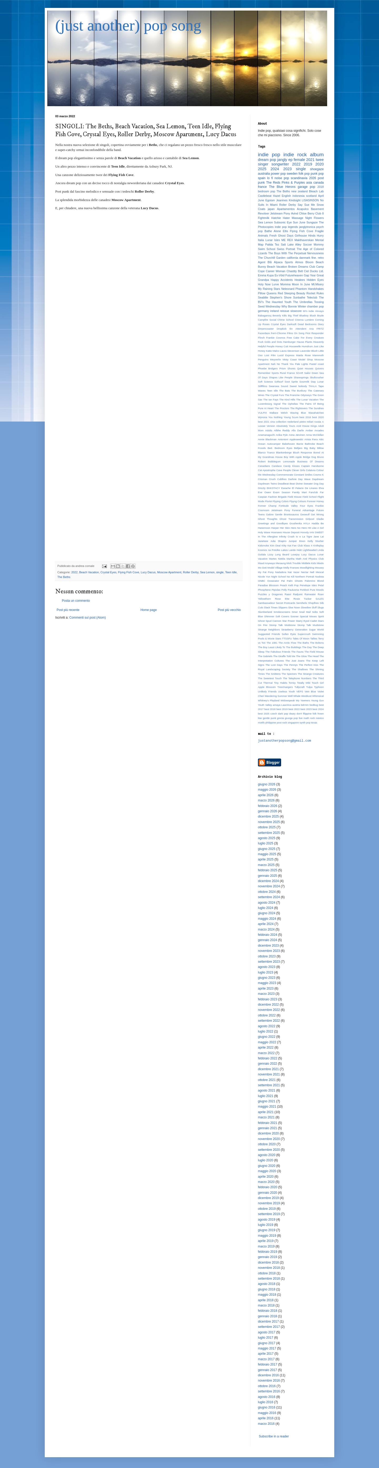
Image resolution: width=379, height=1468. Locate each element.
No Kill (290, 576)
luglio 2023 (265, 972)
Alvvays (319, 311)
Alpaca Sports (283, 262)
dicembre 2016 (268, 1375)
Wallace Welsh (278, 412)
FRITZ (320, 328)
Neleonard (288, 288)
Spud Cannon (273, 620)
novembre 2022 (269, 1010)
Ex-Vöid (280, 275)
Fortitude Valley (288, 505)
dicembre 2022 (268, 1004)
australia (264, 173)
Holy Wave (264, 532)
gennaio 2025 (267, 876)
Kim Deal (275, 545)
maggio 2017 (267, 1348)
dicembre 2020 (268, 1133)
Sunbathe (299, 297)
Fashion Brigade (277, 496)
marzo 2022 (266, 1053)
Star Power (288, 620)
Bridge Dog (309, 457)
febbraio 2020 (267, 1187)
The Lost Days (273, 664)
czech (273, 713)
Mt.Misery (317, 284)
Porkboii (304, 589)
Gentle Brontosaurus (287, 514)
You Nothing (275, 417)
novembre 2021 (269, 1074)
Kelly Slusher (315, 541)
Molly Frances (291, 567)
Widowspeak (288, 700)
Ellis (285, 231)
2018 (320, 186)
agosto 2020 (266, 1155)
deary (292, 713)
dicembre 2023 (268, 945)
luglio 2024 (265, 908)
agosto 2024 (266, 902)
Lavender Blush (309, 350)
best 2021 (263, 421)
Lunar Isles (272, 240)
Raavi (288, 594)
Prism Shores (287, 368)
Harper (275, 527)
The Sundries (316, 408)
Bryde (320, 315)
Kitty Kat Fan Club (292, 545)
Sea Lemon (207, 572)
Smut (294, 611)
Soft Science (265, 381)
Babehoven (288, 443)
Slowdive (306, 607)
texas (314, 722)
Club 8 (319, 213)
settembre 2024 (269, 897)
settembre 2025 (269, 833)
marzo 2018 (266, 1305)
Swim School (266, 249)
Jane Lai (318, 536)
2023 (287, 169)
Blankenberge (284, 452)
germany (263, 310)
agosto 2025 (266, 838)
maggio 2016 (267, 1413)
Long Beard (282, 554)
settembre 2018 (269, 1278)
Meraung (281, 563)
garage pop (306, 187)
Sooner (295, 616)
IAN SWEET (317, 532)
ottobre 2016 (267, 1386)
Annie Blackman (267, 439)
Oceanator (273, 580)
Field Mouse (295, 496)
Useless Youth (286, 691)
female (299, 160)
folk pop (304, 173)
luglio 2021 (265, 1096)
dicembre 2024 (268, 881)
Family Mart (299, 492)
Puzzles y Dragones (270, 594)
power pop (278, 173)
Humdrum (307, 346)
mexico (320, 718)
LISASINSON (310, 200)
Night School (278, 576)
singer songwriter (273, 164)
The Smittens (273, 673)
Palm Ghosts (295, 580)
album (317, 154)
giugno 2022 (266, 1037)
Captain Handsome (312, 465)
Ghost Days (285, 235)
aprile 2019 (265, 1241)
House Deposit (291, 532)
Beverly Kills (280, 315)
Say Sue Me (306, 204)
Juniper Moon (297, 541)
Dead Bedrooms (307, 324)
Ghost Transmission (291, 518)
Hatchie (276, 217)
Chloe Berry (307, 213)
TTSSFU (287, 638)
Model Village (275, 567)
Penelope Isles (308, 585)
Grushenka (296, 523)
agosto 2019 (266, 1219)
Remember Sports (268, 372)
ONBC (261, 580)
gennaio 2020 (267, 1193)
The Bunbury (298, 390)
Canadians (264, 465)
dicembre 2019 (268, 1198)
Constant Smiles (303, 474)
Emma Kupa (266, 275)
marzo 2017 (266, 1359)
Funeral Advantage (303, 510)
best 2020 (318, 417)
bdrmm (305, 704)
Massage (297, 217)
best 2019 (282, 709)
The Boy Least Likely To (271, 647)
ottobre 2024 (267, 892)
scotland (311, 195)
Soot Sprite (291, 381)
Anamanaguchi (266, 434)
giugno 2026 (266, 784)
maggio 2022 (267, 1042)
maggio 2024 (267, 919)
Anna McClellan (315, 434)
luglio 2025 (265, 843)
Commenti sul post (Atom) (87, 617)
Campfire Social (267, 319)
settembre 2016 (269, 1391)
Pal (283, 580)
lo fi (270, 178)
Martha (291, 558)
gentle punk (269, 718)
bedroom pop (266, 191)
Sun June (299, 222)
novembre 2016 (269, 1380)
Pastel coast (317, 364)
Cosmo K (318, 474)
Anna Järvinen (297, 434)
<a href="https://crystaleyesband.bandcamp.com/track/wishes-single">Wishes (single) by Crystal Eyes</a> (148, 419)
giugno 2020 (266, 1166)
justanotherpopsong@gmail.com (284, 740)
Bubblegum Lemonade (281, 461)
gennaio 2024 (267, 940)
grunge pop (291, 718)
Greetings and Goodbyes (273, 523)
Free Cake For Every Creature (305, 337)
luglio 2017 (265, 1337)
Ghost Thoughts (267, 518)
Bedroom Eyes (283, 448)
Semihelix (301, 602)
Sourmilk (304, 381)
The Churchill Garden (272, 257)
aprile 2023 (265, 988)
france (262, 187)
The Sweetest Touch (270, 678)
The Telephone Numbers (297, 678)
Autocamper (274, 443)
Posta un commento (76, 601)
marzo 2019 (266, 1246)
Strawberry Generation (294, 629)
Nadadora (280, 572)
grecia (280, 718)
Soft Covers (282, 616)
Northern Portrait (304, 576)
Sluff (314, 607)
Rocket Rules (315, 293)
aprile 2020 (265, 1176)
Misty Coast (290, 359)
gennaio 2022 (267, 1063)
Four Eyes (306, 505)
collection (281, 421)
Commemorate (284, 474)
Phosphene (264, 589)
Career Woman (275, 271)
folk (315, 713)
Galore (270, 514)
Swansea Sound (278, 386)
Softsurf (279, 381)
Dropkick (282, 328)
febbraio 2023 (267, 999)
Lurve (275, 284)
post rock (282, 722)
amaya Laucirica (282, 704)
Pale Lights (301, 364)
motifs (261, 722)
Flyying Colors (281, 501)
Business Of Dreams (310, 461)
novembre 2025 (269, 822)
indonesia (298, 195)
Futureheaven (294, 275)
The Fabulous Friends (277, 651)
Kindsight (294, 200)
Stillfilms (262, 386)
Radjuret (297, 594)
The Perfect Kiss (308, 664)
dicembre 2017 (268, 1321)
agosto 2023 (266, 967)
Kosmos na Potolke (269, 550)
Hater (286, 217)
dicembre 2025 (268, 816)
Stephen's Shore (281, 297)
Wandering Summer (276, 695)
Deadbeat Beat (286, 483)
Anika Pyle (282, 434)
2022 (74, 572)
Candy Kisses (291, 465)
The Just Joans (295, 660)
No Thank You (285, 364)
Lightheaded (310, 550)
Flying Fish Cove (128, 572)
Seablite (263, 297)
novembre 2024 (269, 886)
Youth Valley (265, 704)
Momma (285, 284)
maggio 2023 (267, 983)
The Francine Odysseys (298, 395)
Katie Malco (272, 350)
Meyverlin (275, 359)
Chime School (285, 319)
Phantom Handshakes (310, 288)
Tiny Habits (280, 682)
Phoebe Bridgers (268, 368)
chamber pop (315, 306)
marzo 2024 (266, 929)
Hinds (312, 235)
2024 (275, 169)
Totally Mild (303, 682)
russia (317, 421)
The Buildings (293, 647)
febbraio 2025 (267, 870)
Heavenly (318, 341)
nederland (293, 421)
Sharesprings (301, 377)
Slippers (282, 607)
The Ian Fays (270, 399)
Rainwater (310, 594)
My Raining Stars (269, 288)
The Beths (63, 577)
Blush (313, 315)
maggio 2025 (267, 854)
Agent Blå (265, 262)
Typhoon (319, 687)
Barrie (299, 443)
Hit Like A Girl (316, 527)
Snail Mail (305, 611)
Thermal (267, 682)
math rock (309, 718)
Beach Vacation (89, 572)
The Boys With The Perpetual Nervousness (296, 253)
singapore (293, 722)
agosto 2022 (266, 1026)
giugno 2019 (266, 1230)
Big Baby (310, 448)
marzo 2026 (266, 800)
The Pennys (291, 664)
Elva (321, 488)
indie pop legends (286, 226)
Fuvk (260, 341)
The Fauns (297, 651)
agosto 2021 (266, 1090)
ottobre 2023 (267, 956)
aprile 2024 (265, 924)
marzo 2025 (266, 865)
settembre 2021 (269, 1085)
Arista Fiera (311, 439)
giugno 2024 (266, 913)
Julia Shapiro (278, 541)
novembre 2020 (269, 1139)
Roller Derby (190, 572)
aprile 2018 (265, 1300)
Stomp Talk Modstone (282, 625)
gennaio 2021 (267, 1128)
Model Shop (305, 359)
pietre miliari (306, 421)
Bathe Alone (273, 231)
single (219, 572)
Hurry (320, 235)
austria (296, 704)
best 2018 (270, 709)
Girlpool (310, 518)
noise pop (282, 178)
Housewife (295, 346)
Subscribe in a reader (274, 1436)
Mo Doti (262, 567)
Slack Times (271, 607)
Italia (261, 240)
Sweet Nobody (298, 386)
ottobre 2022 (267, 1015)
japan (271, 209)
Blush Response (302, 452)
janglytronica (307, 226)
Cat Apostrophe (267, 470)
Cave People (283, 470)
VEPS (299, 691)
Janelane (263, 541)
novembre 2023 (269, 951)
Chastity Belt (295, 271)
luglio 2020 (265, 1160)
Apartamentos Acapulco (292, 209)
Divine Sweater (304, 483)
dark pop (283, 713)
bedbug (314, 704)
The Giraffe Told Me (284, 656)
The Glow (301, 656)
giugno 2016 (266, 1407)
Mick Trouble (293, 563)
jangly (282, 160)
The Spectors (289, 673)
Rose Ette (282, 598)
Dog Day (319, 483)
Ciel (306, 271)
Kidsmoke (263, 545)
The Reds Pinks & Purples (285, 182)
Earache (286, 488)
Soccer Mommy (313, 244)
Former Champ (267, 505)
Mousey (319, 567)
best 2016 (305, 417)
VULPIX (262, 412)
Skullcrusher (317, 377)
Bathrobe (310, 443)
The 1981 (271, 642)
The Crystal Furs (274, 395)
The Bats (284, 390)
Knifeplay (318, 545)
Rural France (287, 372)
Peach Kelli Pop (289, 585)
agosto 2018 (266, 1284)
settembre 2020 (269, 1150)
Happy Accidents (282, 279)
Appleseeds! (296, 439)
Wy (298, 700)
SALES (320, 598)
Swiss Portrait (286, 249)
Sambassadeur (266, 602)
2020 (319, 164)
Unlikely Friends (267, 691)
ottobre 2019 (267, 1209)
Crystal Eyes (109, 572)
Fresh (273, 235)
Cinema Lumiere (304, 319)
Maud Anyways (266, 563)
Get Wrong (317, 514)
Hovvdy (304, 532)
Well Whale (294, 695)
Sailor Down (311, 372)
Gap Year (310, 275)
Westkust (306, 695)
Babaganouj (264, 315)
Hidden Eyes (315, 279)
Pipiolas (276, 589)
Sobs (315, 611)
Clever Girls (298, 470)
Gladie (320, 518)
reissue (284, 310)
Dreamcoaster (266, 328)
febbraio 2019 (267, 1252)
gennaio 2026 (267, 811)
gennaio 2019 (267, 1257)
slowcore (296, 310)
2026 (312, 178)
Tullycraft (300, 687)
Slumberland (265, 611)
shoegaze (317, 169)
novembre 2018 (269, 1268)
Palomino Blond (314, 580)
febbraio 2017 (267, 1364)
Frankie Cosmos (275, 337)
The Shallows (300, 669)
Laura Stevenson (289, 350)
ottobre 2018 (267, 1273)
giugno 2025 (266, 849)
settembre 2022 (269, 1020)
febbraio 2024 (267, 935)
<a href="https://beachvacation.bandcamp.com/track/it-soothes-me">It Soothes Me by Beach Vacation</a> (148, 268)
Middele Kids (309, 563)
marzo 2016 (266, 1424)
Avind (294, 213)
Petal (321, 585)
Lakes (284, 550)
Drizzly (262, 488)
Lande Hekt (295, 550)
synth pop (305, 722)
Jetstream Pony (280, 213)
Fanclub (313, 492)
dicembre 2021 (268, 1069)
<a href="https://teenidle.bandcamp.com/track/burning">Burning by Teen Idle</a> (148, 344)
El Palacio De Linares (305, 488)
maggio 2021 (267, 1106)
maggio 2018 (267, 1294)
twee (320, 160)
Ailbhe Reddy (282, 430)
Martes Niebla (277, 558)
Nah (273, 364)
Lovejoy (295, 554)
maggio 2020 (267, 1171)
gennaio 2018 (267, 1316)
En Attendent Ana (301, 328)
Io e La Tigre (304, 536)
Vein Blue (310, 691)
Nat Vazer (294, 572)
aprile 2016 (265, 1418)
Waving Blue (298, 412)
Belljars (298, 448)
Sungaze (312, 222)
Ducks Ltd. (317, 271)
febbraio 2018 (267, 1311)
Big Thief (293, 315)
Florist (268, 501)
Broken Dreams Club (301, 266)
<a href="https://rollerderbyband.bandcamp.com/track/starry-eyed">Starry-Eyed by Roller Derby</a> (148, 457)
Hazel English (282, 195)
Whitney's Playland (269, 700)
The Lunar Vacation (307, 399)
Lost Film (270, 355)
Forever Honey (315, 501)
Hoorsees (276, 532)
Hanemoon (264, 527)
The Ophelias (290, 403)
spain (262, 178)
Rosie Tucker (302, 598)
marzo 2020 (266, 1182)
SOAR (299, 372)
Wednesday (273, 306)
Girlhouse (301, 235)
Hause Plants (304, 341)
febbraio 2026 (267, 806)
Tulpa (309, 687)
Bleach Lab (316, 191)
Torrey (292, 682)
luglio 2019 (265, 1225)
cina (272, 421)
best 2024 (318, 709)
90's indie (308, 311)
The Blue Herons (282, 187)
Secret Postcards (285, 602)
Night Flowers (314, 217)
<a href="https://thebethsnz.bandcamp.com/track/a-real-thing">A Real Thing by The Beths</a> (148, 230)
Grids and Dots (273, 341)
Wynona (262, 417)
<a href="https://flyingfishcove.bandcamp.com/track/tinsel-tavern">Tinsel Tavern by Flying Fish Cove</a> (148, 382)
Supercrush (304, 634)
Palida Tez (272, 244)
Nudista (319, 576)
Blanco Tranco (266, 452)
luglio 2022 (265, 1031)
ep (290, 160)
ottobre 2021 (267, 1080)
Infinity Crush (287, 536)
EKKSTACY (273, 488)
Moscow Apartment (169, 572)
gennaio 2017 (267, 1370)
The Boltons (317, 642)
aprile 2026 (265, 795)
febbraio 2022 (267, 1058)
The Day (307, 647)
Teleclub (312, 297)
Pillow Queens (267, 293)
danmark (304, 257)
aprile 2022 (265, 1047)
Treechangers (285, 687)
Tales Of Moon (301, 638)
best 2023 (306, 709)
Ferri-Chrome (278, 333)
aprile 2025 (265, 859)
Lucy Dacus (148, 572)
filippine (307, 713)
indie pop (269, 154)
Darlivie (292, 479)
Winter (302, 306)
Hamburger (289, 341)
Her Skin (285, 527)
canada (318, 182)
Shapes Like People (281, 377)
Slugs (320, 607)
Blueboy (304, 315)
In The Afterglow (268, 536)
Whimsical (318, 695)
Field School (309, 496)
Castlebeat (265, 195)
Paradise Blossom (268, 585)
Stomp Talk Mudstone (310, 625)
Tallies (313, 638)
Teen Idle (231, 572)
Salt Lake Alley (291, 244)
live (300, 718)
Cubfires (282, 479)
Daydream (318, 479)
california (292, 257)
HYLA (306, 523)
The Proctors (282, 408)
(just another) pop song (128, 25)
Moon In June (301, 284)
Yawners (305, 700)
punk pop (317, 173)
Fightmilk (263, 217)
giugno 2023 (266, 978)
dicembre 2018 (268, 1262)
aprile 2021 (265, 1112)
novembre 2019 (269, 1203)
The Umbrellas (303, 302)
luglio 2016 (265, 1402)
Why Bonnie (289, 306)
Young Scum (291, 417)
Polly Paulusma (290, 589)
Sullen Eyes (289, 634)
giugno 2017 (266, 1343)
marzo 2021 (266, 1117)
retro (321, 257)
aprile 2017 (265, 1354)
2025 (262, 169)
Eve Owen (264, 492)
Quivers (319, 368)
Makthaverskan (304, 240)
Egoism (270, 200)
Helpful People (266, 346)
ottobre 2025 (267, 827)
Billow (320, 448)
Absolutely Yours (285, 425)
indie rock (295, 154)
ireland (274, 310)
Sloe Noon (294, 607)
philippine (270, 722)
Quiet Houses (305, 368)
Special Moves (308, 616)
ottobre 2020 (267, 1144)
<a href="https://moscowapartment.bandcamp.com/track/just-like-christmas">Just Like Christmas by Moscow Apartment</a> (148, 495)
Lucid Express (285, 355)
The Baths (303, 642)
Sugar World (316, 629)
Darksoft (291, 324)
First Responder (314, 333)
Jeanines (281, 200)
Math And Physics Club (310, 558)
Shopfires (313, 602)
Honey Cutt (281, 346)
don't (299, 713)
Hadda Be (318, 523)
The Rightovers (298, 408)
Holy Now (264, 284)
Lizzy (270, 554)
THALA (312, 386)
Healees (300, 279)
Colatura (310, 470)
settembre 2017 (269, 1327)
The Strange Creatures (311, 673)
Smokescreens (281, 611)
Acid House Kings (306, 425)
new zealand (299, 191)
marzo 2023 (266, 994)
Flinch (261, 337)
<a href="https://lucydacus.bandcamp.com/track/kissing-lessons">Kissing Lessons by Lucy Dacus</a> (148, 538)
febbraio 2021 (267, 1123)
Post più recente (68, 610)
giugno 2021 (266, 1101)
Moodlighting (307, 567)
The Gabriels (265, 656)
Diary (321, 324)
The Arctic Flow (287, 642)
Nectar (304, 572)
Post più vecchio (229, 610)
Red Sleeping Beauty (291, 293)
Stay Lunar (317, 381)
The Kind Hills (287, 399)
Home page (149, 610)
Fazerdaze (264, 333)
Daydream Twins (267, 483)
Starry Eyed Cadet (306, 620)
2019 (308, 164)
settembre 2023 (269, 961)
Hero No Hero (299, 527)
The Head (313, 656)
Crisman (262, 479)
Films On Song (295, 333)
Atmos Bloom (304, 262)
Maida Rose (303, 355)
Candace (277, 465)
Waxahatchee (316, 412)
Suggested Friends (269, 634)
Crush (272, 479)
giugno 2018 (266, 1289)
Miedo (320, 563)
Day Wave (304, 479)
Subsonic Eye (283, 222)
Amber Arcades (315, 430)
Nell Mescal (317, 572)
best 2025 (263, 713)
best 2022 (294, 709)
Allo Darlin (297, 430)
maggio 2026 (267, 789)
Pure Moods (317, 589)
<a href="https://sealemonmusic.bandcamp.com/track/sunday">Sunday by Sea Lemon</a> (148, 306)
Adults (268, 430)
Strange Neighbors (269, 629)
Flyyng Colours (297, 501)
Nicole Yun (264, 576)
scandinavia (299, 178)
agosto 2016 (266, 1397)
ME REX (287, 240)
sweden (292, 173)
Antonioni (283, 439)
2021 (310, 160)
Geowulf (305, 514)
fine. (314, 257)
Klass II (308, 545)
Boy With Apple (293, 457)
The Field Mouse (314, 651)
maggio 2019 (267, 1235)
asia (309, 182)
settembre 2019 (269, 1214)
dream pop (267, 160)
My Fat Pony (266, 572)
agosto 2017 (266, 1332)
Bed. (270, 448)
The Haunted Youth (278, 302)
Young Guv (317, 700)
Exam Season (281, 492)
